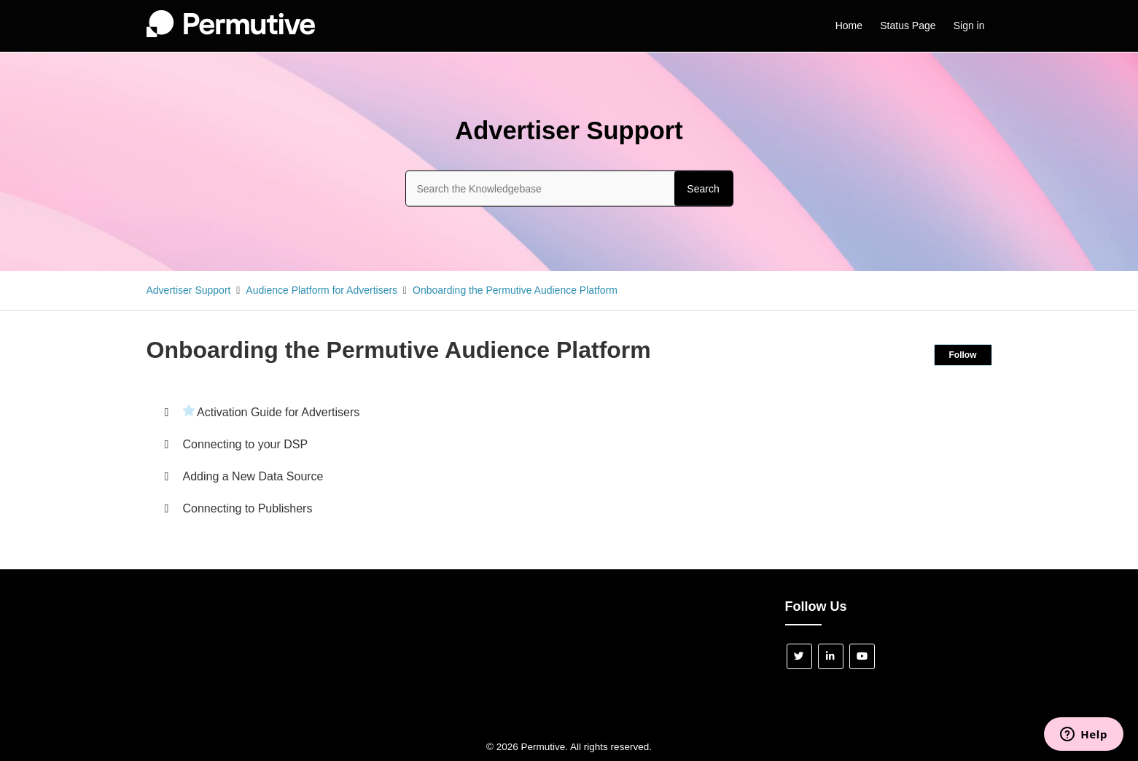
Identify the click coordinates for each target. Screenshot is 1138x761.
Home (848, 25)
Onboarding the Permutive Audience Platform (515, 290)
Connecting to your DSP (245, 444)
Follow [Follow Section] (963, 355)
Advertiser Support (189, 290)
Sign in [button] (969, 25)
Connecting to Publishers (248, 508)
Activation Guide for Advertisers (278, 412)
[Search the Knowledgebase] (569, 188)
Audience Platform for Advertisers (321, 290)
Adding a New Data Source (253, 476)
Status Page (907, 25)
